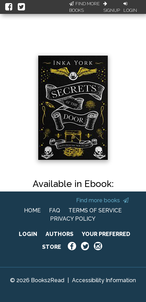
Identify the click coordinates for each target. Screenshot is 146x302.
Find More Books (84, 7)
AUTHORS (59, 234)
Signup (111, 7)
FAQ (54, 210)
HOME (32, 210)
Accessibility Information (104, 280)
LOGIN (28, 234)
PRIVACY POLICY (73, 218)
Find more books (102, 200)
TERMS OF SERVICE (95, 210)
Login (130, 7)
